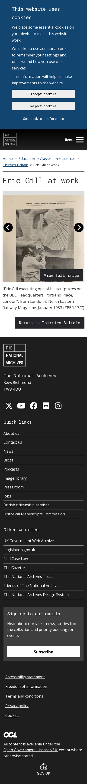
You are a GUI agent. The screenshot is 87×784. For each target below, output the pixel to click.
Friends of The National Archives (31, 585)
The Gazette (14, 567)
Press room (13, 487)
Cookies (12, 715)
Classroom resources (58, 158)
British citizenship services (26, 504)
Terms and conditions (24, 696)
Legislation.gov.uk (19, 549)
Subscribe (43, 652)
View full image (61, 275)
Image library (15, 478)
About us (11, 433)
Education (27, 158)
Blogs (8, 460)
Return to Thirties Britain (49, 322)
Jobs (7, 496)
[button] (8, 229)
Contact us (12, 442)
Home (8, 158)
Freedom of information (26, 686)
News (8, 451)
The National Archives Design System (36, 594)
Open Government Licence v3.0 (30, 749)
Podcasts (11, 469)
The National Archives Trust (28, 576)
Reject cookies (43, 106)
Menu (74, 140)
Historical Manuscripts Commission (34, 514)
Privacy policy (17, 705)
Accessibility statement (25, 676)
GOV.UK (43, 769)
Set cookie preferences (43, 118)
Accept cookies (44, 94)
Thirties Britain (15, 164)
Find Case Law (15, 558)
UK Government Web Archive (28, 540)
